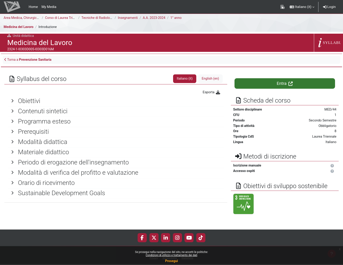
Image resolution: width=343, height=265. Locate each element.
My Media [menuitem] (48, 7)
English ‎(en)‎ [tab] (210, 79)
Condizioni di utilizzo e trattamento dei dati (171, 255)
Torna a (29, 60)
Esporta (212, 93)
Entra (285, 83)
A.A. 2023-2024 (155, 18)
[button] (302, 7)
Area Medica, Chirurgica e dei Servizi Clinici (36, 18)
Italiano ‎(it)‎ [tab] (184, 79)
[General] (116, 101)
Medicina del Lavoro (19, 27)
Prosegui (171, 261)
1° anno (178, 18)
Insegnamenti (128, 18)
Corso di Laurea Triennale (64, 18)
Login (329, 7)
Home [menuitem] (33, 7)
